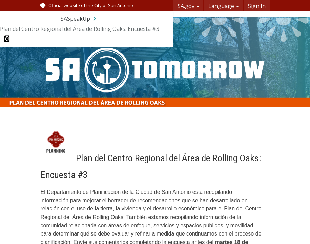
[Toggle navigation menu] (7, 39)
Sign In (257, 6)
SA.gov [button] (188, 6)
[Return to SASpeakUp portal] (79, 19)
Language (223, 6)
